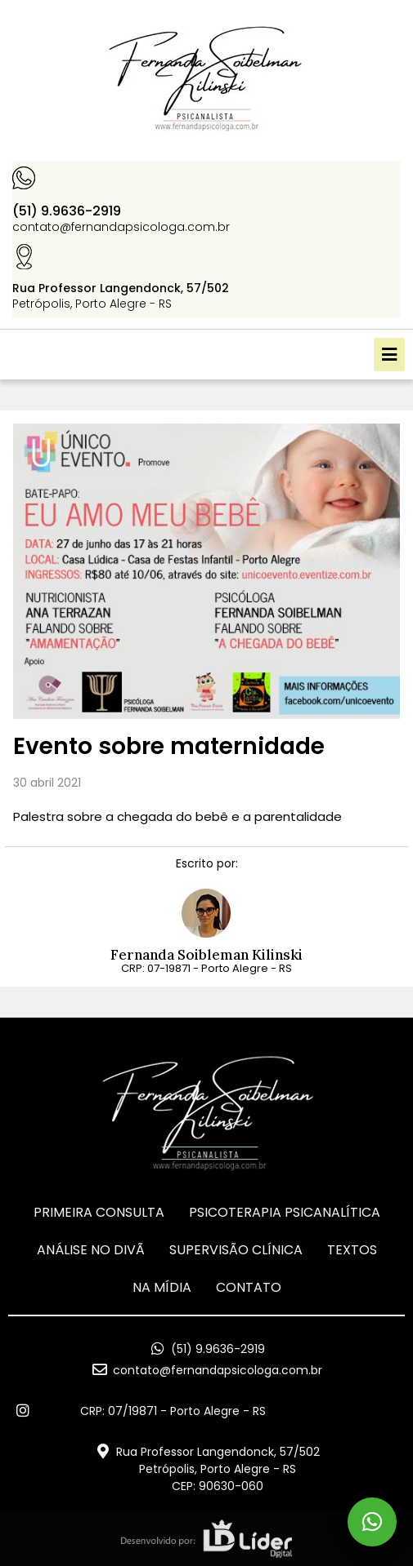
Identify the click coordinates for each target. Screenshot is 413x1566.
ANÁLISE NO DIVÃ (91, 1249)
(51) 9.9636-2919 (66, 211)
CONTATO (248, 1287)
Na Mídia (161, 1287)
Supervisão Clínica (236, 1249)
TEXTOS (352, 1249)
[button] (389, 354)
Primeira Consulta (99, 1212)
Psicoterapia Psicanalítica (284, 1212)
